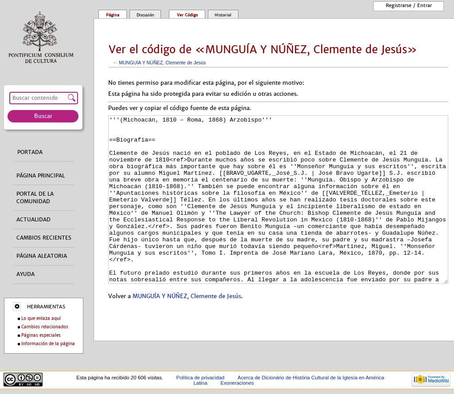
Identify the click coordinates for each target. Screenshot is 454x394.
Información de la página (48, 344)
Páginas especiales (41, 335)
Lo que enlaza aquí (41, 318)
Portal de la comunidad (35, 197)
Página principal (40, 175)
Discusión (145, 15)
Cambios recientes (43, 237)
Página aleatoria (41, 256)
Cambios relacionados (44, 327)
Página (112, 15)
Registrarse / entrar (409, 5)
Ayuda (25, 274)
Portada (30, 152)
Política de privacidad (200, 377)
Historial (223, 15)
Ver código (187, 15)
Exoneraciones (237, 383)
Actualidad (33, 219)
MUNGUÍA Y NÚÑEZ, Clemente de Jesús (162, 62)
